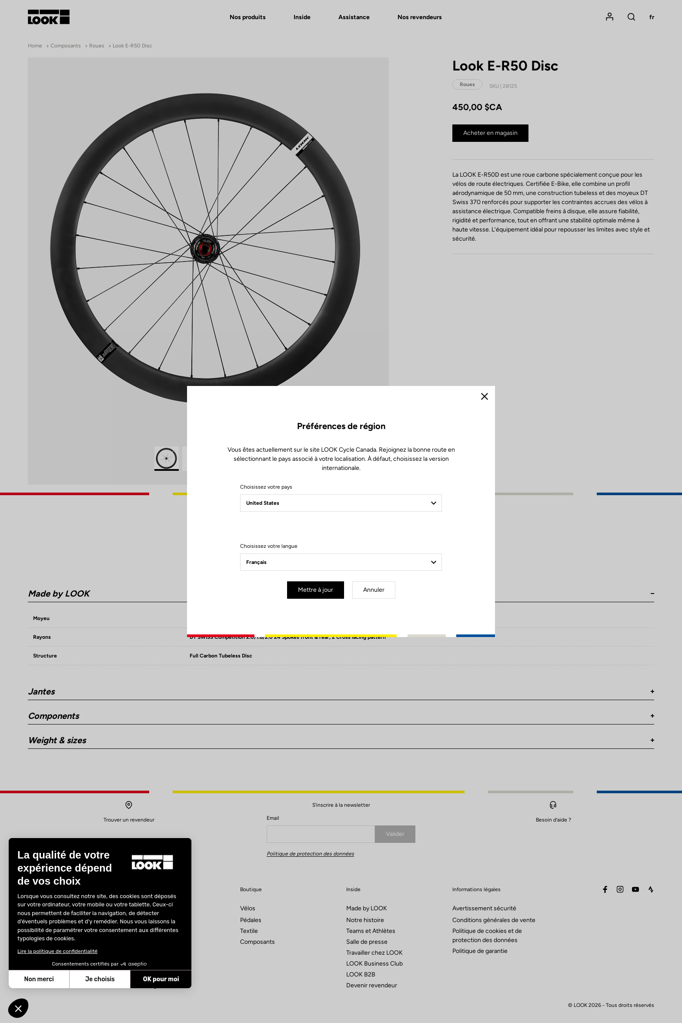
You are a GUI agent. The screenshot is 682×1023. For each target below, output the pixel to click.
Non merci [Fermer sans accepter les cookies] (38, 979)
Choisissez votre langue (269, 546)
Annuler (373, 590)
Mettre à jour (315, 590)
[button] (18, 1008)
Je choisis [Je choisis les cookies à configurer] (100, 979)
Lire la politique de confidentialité (57, 951)
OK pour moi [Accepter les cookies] (161, 979)
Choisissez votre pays (266, 487)
